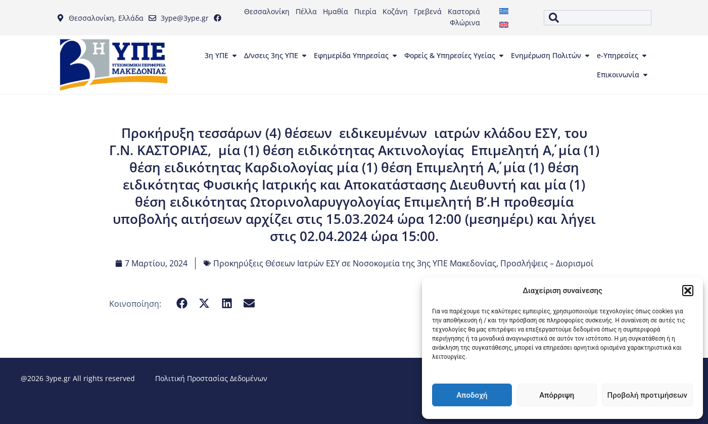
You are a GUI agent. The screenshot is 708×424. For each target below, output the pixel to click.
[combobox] (597, 17)
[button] (688, 291)
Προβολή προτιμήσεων (647, 395)
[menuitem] (503, 11)
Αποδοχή (471, 395)
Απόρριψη (556, 395)
